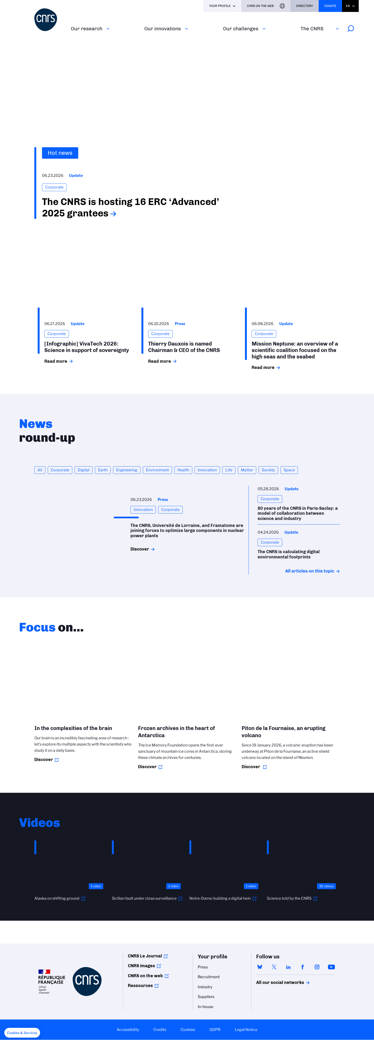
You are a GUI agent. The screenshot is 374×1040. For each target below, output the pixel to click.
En (348, 6)
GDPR (214, 1029)
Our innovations (162, 29)
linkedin (288, 967)
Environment (157, 470)
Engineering (126, 470)
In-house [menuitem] (205, 1006)
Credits (159, 1029)
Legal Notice (246, 1029)
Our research (86, 29)
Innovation (207, 470)
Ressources (140, 985)
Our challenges (240, 29)
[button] (22, 1033)
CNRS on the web (145, 975)
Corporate (60, 470)
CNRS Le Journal (145, 956)
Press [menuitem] (203, 967)
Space (289, 470)
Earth (103, 470)
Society (268, 470)
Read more (55, 361)
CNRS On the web (260, 6)
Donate (330, 6)
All (39, 470)
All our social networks (275, 982)
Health (183, 470)
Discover (139, 549)
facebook (302, 967)
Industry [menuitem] (205, 987)
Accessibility (128, 1029)
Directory (304, 6)
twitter (274, 967)
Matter (247, 470)
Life (228, 470)
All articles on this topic (309, 571)
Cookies (188, 1029)
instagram (317, 967)
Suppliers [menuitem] (206, 996)
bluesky (259, 967)
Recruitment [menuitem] (209, 977)
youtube (331, 967)
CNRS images (141, 965)
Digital (83, 470)
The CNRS (312, 29)
